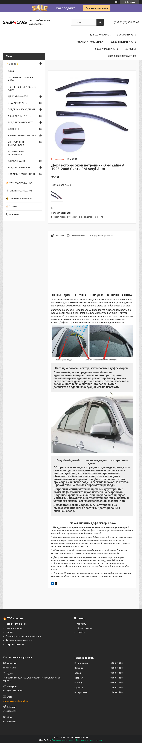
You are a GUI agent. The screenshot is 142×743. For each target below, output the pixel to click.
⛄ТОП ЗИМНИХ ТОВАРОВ (19, 191)
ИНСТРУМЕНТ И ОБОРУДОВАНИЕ (16, 143)
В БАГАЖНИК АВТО (126, 35)
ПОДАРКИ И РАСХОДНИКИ (89, 42)
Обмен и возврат (85, 628)
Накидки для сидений (16, 624)
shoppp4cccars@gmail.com (16, 701)
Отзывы (81, 632)
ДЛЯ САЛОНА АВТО (99, 35)
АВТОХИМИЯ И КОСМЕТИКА (122, 56)
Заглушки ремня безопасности (16, 153)
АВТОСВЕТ (130, 49)
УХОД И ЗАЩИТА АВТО (106, 49)
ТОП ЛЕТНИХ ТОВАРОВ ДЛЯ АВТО (22, 88)
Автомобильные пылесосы (19, 640)
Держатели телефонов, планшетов (23, 636)
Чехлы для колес (14, 628)
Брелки (9, 632)
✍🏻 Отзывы (11, 206)
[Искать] (100, 22)
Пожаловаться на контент (63, 740)
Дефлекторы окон (15, 644)
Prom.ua (84, 737)
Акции (11, 71)
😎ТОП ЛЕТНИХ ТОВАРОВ (19, 198)
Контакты (81, 624)
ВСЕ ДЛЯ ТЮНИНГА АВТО (123, 42)
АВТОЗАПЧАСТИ (16, 161)
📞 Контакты (12, 214)
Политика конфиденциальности (89, 740)
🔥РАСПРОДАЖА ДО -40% (19, 183)
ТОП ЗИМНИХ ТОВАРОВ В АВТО (20, 79)
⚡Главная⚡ (12, 64)
